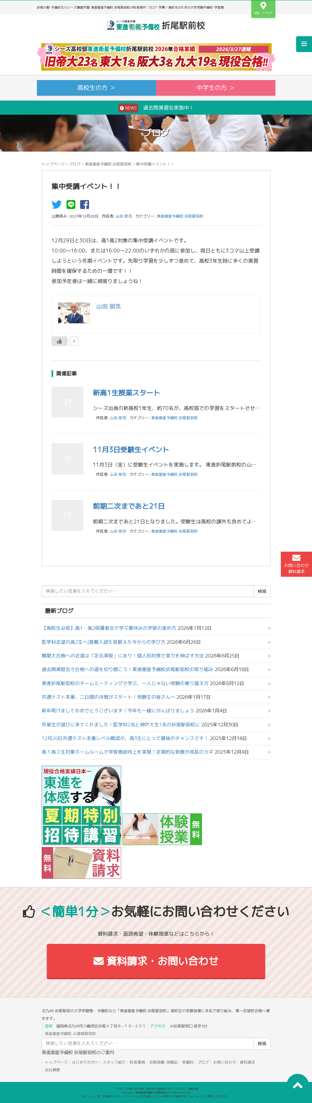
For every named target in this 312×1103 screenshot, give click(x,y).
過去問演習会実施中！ (156, 108)
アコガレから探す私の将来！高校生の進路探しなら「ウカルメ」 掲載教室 (156, 1089)
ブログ (74, 164)
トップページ (53, 164)
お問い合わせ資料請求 (296, 564)
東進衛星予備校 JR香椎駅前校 (70, 1033)
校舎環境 (137, 1062)
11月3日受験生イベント (131, 449)
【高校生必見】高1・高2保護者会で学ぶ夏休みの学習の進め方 (109, 628)
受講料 (187, 1062)
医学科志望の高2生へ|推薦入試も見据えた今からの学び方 (103, 642)
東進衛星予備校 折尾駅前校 (108, 164)
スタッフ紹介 (114, 1062)
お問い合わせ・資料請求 (234, 1062)
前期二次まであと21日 (129, 506)
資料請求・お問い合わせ (156, 961)
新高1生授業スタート (126, 393)
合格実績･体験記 (163, 1062)
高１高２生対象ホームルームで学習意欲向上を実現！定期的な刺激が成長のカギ (127, 752)
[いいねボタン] (59, 341)
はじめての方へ (85, 1062)
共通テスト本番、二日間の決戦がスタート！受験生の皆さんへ (108, 697)
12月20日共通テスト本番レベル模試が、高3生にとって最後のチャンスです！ (125, 738)
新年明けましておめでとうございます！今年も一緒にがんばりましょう (118, 710)
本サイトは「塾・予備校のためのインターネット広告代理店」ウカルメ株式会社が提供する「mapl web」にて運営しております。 (156, 1096)
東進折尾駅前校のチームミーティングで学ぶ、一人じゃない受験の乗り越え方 (125, 683)
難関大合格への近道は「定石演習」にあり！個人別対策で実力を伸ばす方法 (123, 655)
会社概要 (52, 1070)
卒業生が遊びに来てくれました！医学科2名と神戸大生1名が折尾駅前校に (121, 724)
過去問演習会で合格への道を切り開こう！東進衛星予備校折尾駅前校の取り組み (127, 669)
